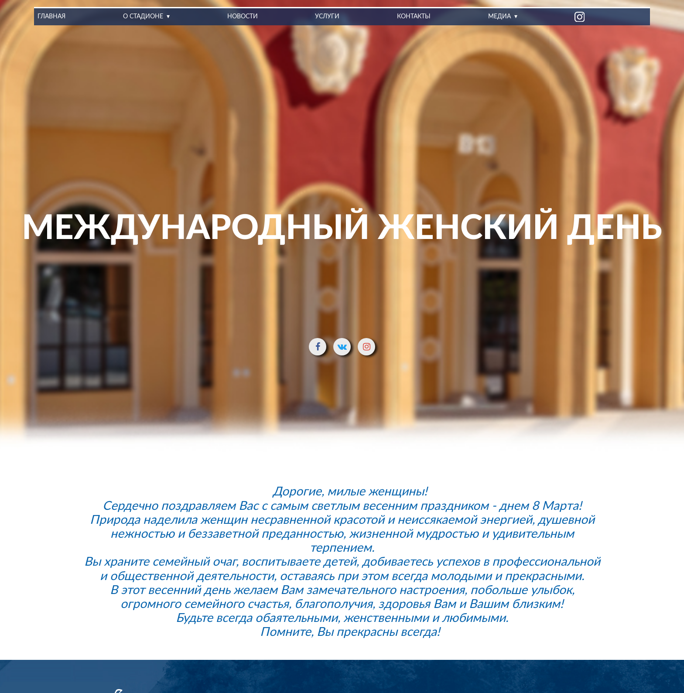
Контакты (414, 17)
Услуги (327, 17)
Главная (51, 17)
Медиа (499, 17)
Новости (242, 17)
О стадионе (143, 17)
